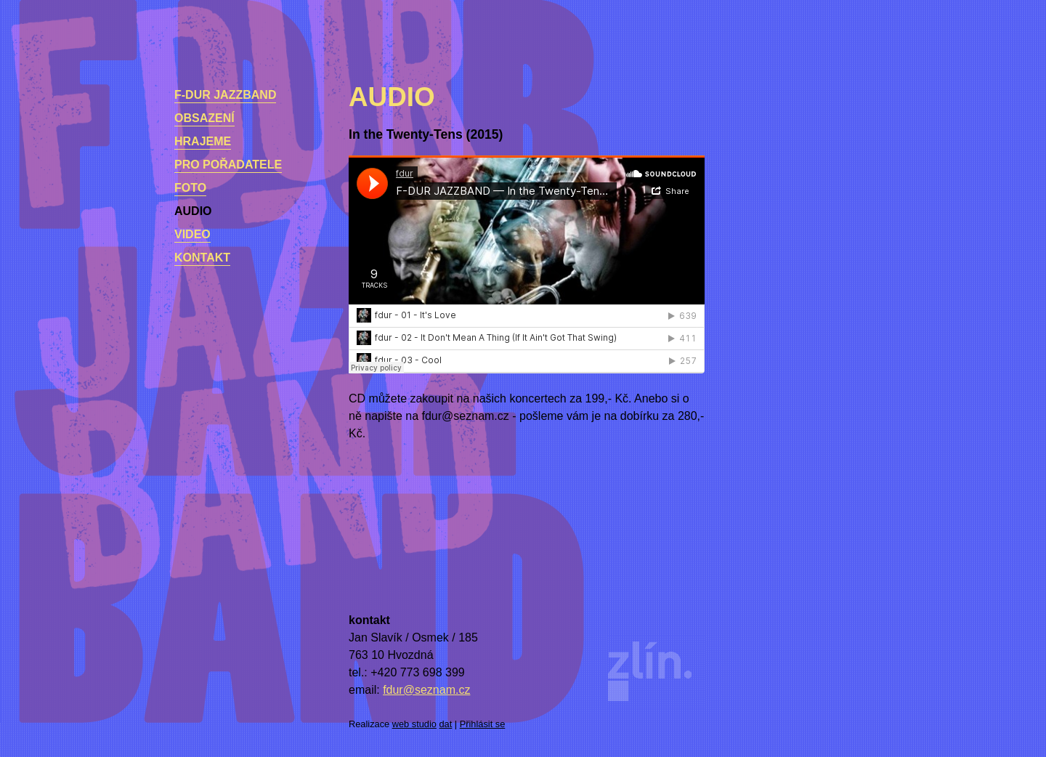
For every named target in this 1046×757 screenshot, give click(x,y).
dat (446, 723)
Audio (193, 211)
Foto (190, 188)
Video (192, 234)
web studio (414, 723)
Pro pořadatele (228, 164)
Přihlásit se (483, 723)
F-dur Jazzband (225, 95)
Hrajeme (202, 141)
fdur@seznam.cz (426, 690)
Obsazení (204, 118)
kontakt (202, 257)
